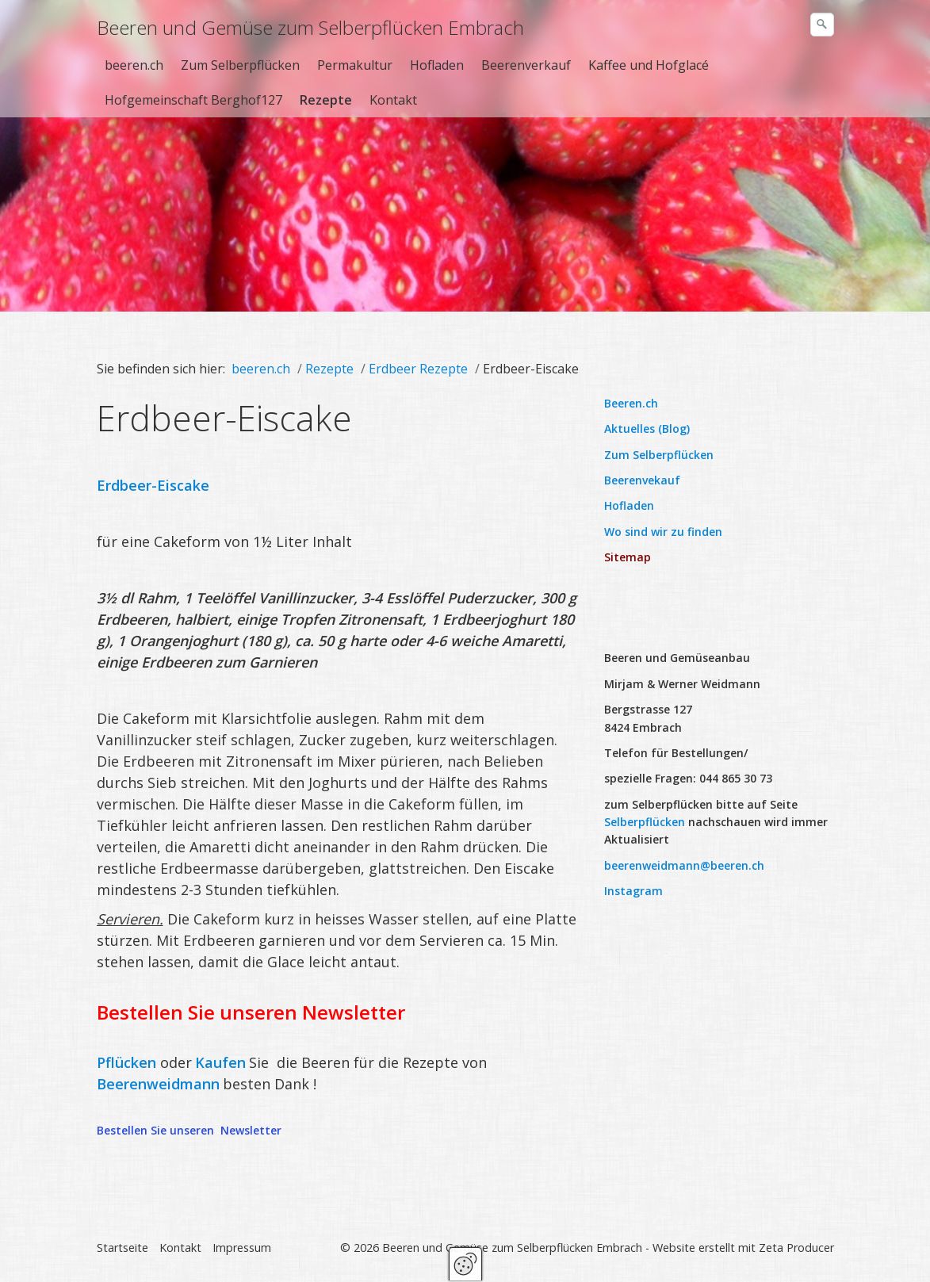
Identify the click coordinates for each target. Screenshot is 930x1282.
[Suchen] (822, 24)
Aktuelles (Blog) (647, 430)
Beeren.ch (631, 404)
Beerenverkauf (526, 65)
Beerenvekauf (642, 481)
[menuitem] (135, 65)
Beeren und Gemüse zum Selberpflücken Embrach (310, 27)
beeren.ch (134, 65)
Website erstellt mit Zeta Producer (743, 1249)
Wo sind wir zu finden (663, 533)
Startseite (122, 1249)
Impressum (241, 1249)
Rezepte (326, 100)
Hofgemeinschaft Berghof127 (193, 100)
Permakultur (354, 65)
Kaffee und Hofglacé (648, 65)
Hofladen (437, 65)
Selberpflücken (644, 823)
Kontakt (393, 100)
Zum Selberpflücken (240, 65)
